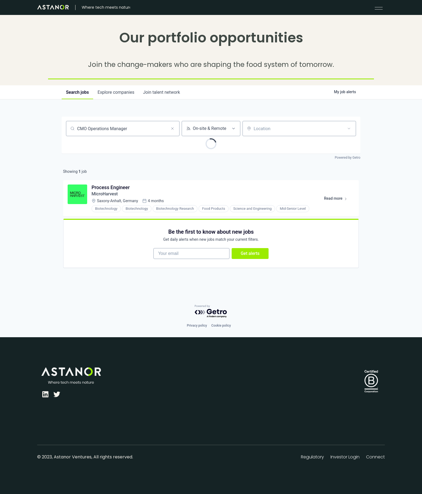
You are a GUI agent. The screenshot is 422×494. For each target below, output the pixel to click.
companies (115, 92)
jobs (77, 92)
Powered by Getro (347, 158)
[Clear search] (172, 129)
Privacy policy (197, 325)
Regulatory (312, 457)
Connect (375, 457)
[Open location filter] (349, 129)
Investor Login (345, 457)
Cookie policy (221, 325)
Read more (338, 199)
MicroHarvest (105, 193)
